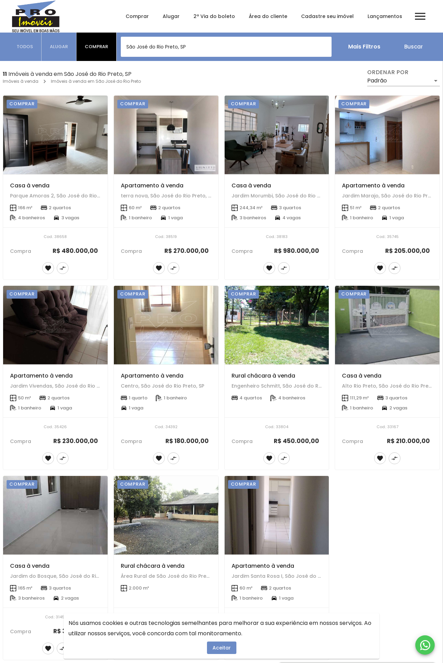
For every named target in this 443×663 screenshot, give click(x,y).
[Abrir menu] (420, 16)
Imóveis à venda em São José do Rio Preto (96, 81)
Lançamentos (385, 16)
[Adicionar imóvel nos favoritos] (48, 268)
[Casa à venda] (55, 135)
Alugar (171, 16)
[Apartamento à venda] (166, 135)
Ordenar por (388, 72)
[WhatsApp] (425, 645)
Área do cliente (268, 16)
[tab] (25, 47)
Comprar (137, 16)
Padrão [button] (377, 81)
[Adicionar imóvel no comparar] (63, 268)
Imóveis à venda (20, 81)
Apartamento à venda (152, 185)
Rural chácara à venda (263, 376)
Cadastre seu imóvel (327, 16)
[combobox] (226, 47)
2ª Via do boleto (214, 16)
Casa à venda (29, 185)
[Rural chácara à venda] (277, 325)
